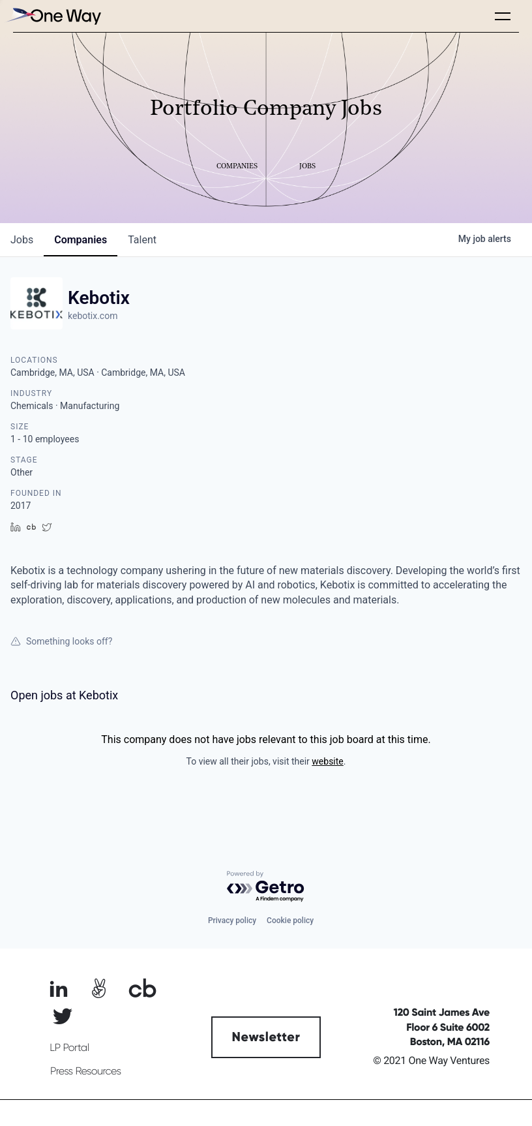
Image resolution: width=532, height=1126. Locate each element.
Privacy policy (232, 920)
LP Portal (69, 1047)
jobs (21, 240)
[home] (52, 16)
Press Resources (85, 1071)
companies (80, 240)
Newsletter (266, 1037)
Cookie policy (290, 920)
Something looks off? (61, 641)
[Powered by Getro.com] (266, 887)
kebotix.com (92, 316)
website (327, 761)
